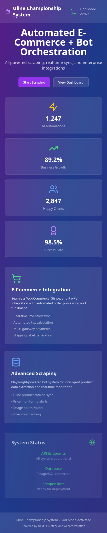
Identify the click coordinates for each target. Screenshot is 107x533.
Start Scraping (34, 82)
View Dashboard (71, 82)
